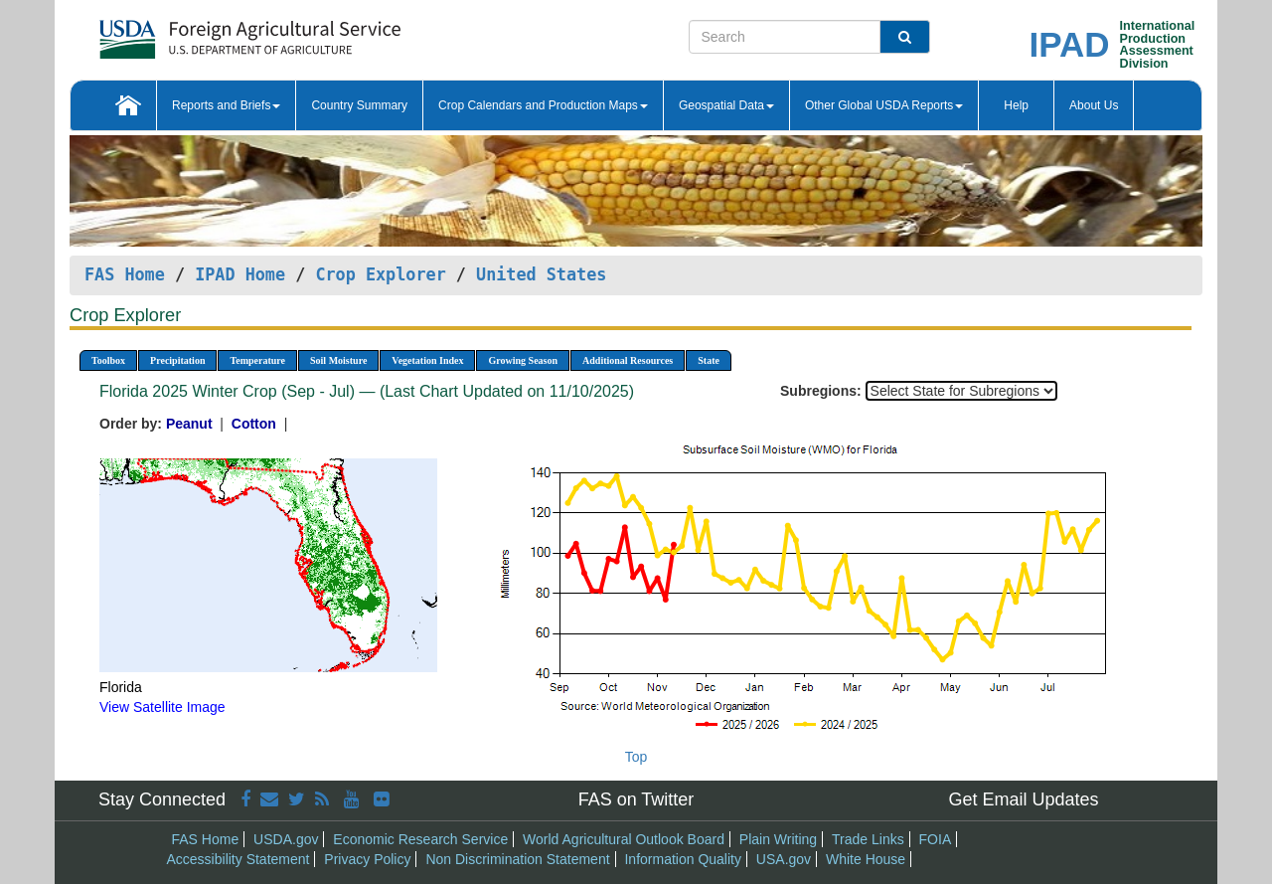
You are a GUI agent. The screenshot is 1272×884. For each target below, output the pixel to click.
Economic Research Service (420, 839)
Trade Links (868, 839)
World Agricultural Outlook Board (623, 839)
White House (865, 859)
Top (636, 757)
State (708, 360)
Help (1016, 105)
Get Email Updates (1023, 799)
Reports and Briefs (226, 105)
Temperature (257, 360)
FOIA (935, 839)
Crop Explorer (380, 274)
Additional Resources (627, 360)
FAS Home (124, 274)
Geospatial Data (726, 105)
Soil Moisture (338, 360)
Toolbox (108, 360)
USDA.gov (285, 839)
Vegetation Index (427, 360)
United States (541, 274)
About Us (1093, 105)
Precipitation (177, 360)
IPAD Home (240, 274)
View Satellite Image (162, 707)
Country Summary (359, 105)
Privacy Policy (367, 859)
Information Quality (682, 859)
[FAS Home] (200, 32)
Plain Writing (778, 839)
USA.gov (783, 859)
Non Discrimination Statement (517, 859)
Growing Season (522, 360)
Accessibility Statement (238, 859)
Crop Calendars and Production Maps (543, 105)
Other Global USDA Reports (884, 105)
